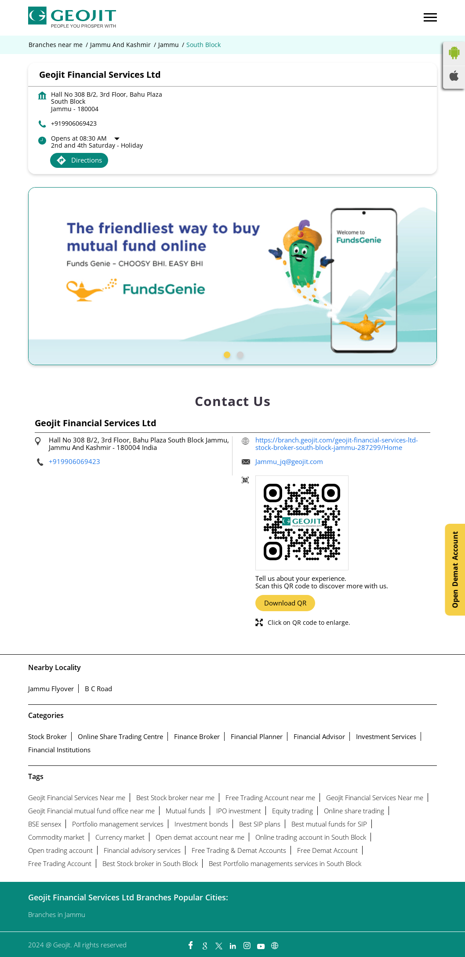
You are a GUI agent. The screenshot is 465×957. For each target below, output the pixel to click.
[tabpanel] (232, 276)
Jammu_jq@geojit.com (289, 461)
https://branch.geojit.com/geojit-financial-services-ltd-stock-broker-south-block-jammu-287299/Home (336, 443)
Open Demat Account (455, 569)
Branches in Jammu (56, 914)
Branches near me (56, 44)
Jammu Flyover (51, 688)
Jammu (168, 44)
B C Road (98, 688)
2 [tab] (239, 354)
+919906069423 (74, 123)
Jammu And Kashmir (120, 44)
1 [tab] (226, 354)
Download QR (285, 602)
